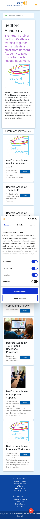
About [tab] (32, 225)
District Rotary (20, 504)
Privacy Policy (20, 491)
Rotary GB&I (20, 502)
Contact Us (20, 488)
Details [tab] (20, 225)
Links (20, 486)
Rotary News (20, 506)
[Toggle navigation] (36, 5)
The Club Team (20, 484)
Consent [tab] (7, 225)
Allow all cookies (20, 291)
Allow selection (20, 298)
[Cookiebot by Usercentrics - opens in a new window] (28, 219)
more (25, 171)
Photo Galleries (20, 481)
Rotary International (20, 499)
